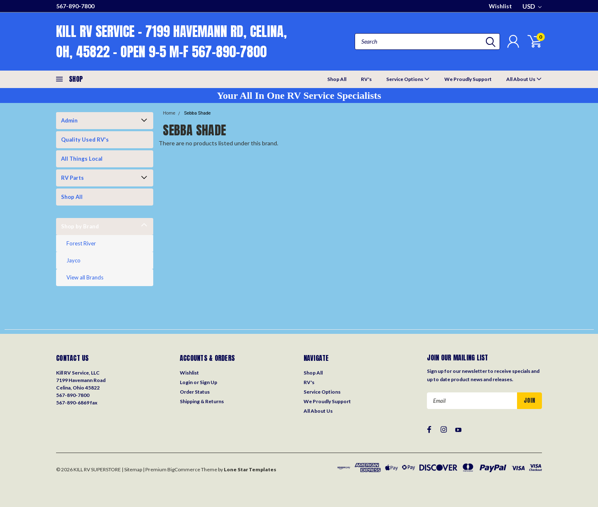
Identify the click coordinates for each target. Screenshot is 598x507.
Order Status (195, 392)
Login (186, 382)
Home (169, 113)
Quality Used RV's (85, 139)
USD (532, 6)
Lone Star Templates (250, 469)
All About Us (524, 78)
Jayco (73, 260)
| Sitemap (132, 469)
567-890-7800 (75, 6)
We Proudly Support (468, 79)
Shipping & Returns (202, 401)
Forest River (81, 243)
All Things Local (82, 158)
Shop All (336, 79)
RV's (366, 79)
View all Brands (84, 277)
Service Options (408, 78)
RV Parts (72, 177)
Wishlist (500, 6)
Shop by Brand (80, 226)
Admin (69, 120)
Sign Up (208, 382)
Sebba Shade (197, 113)
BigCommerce (183, 469)
